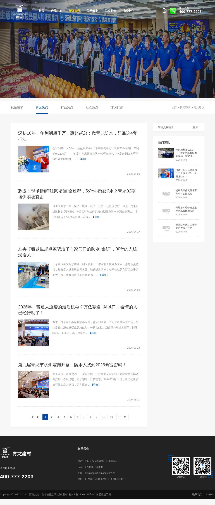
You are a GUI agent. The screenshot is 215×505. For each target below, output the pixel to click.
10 (103, 416)
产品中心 (56, 10)
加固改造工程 (103, 494)
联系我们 (197, 494)
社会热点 (92, 107)
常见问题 (117, 107)
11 (111, 416)
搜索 (196, 127)
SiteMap (210, 494)
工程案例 (110, 10)
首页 (41, 10)
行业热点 (67, 107)
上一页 (35, 416)
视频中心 (128, 10)
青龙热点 (42, 107)
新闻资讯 (74, 10)
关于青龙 (92, 10)
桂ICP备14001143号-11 (82, 494)
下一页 (122, 416)
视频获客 (17, 107)
